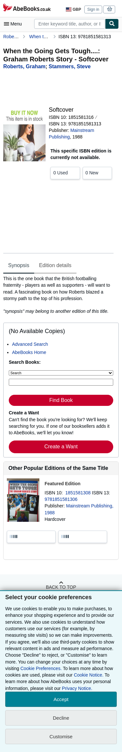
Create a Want (61, 446)
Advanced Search (30, 344)
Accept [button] (61, 699)
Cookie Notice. (88, 675)
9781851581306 (61, 499)
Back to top (61, 587)
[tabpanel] (58, 294)
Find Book (61, 400)
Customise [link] (61, 736)
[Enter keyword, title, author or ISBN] (61, 382)
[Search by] (61, 373)
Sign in (93, 9)
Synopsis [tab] (18, 265)
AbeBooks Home (29, 352)
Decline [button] (61, 718)
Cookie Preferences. (41, 668)
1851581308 (78, 492)
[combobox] (69, 24)
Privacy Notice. (77, 688)
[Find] (111, 24)
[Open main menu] (14, 24)
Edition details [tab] (55, 265)
